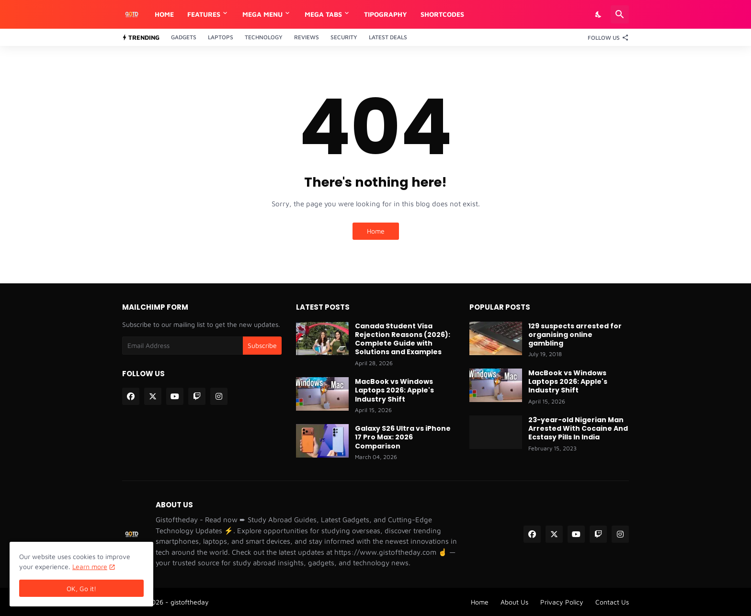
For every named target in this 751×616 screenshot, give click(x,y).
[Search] (620, 14)
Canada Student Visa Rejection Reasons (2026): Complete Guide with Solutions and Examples (402, 339)
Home (164, 14)
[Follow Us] (606, 37)
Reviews (306, 37)
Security (343, 37)
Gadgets (183, 37)
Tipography (385, 14)
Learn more (89, 566)
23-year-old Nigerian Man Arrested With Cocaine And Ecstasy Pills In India (578, 428)
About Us (514, 602)
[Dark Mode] (599, 14)
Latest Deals (388, 37)
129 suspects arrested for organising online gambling (575, 335)
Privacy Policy (561, 602)
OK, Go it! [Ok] (81, 588)
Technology (264, 37)
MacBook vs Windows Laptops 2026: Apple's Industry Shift (394, 390)
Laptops (220, 37)
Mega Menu (262, 14)
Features (203, 14)
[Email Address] (182, 345)
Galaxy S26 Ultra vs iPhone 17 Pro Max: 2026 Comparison (403, 437)
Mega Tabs (323, 14)
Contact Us (612, 602)
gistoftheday (190, 602)
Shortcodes (442, 14)
